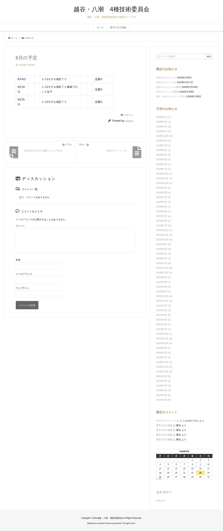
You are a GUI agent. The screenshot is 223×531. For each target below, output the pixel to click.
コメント (20, 225)
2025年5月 (163, 154)
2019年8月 (163, 381)
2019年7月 (163, 385)
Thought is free (129, 523)
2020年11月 (164, 338)
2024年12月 (164, 173)
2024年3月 (163, 216)
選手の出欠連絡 (164, 425)
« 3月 (159, 478)
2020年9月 (163, 348)
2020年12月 (164, 333)
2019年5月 (163, 395)
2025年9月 (163, 140)
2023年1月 (163, 263)
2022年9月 (163, 277)
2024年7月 (163, 197)
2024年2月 (163, 220)
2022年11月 (164, 268)
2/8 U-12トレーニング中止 (171, 96)
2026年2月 (163, 126)
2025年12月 (164, 136)
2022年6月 (163, 286)
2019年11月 (164, 366)
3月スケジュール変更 (167, 91)
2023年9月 (163, 244)
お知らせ (29, 38)
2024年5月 (163, 206)
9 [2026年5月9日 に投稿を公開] (200, 464)
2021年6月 (163, 310)
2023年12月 (164, 230)
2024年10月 (164, 183)
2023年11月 (164, 235)
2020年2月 (163, 352)
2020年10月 (164, 343)
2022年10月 (164, 272)
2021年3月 (163, 324)
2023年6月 (163, 249)
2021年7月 (163, 305)
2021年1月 (163, 329)
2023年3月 (163, 258)
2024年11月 (164, 178)
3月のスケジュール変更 (168, 87)
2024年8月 (163, 192)
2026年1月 (163, 131)
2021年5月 (163, 315)
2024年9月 (163, 187)
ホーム (14, 38)
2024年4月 (163, 211)
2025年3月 (163, 164)
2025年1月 (163, 169)
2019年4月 (163, 399)
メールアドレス (24, 274)
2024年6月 (163, 202)
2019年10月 (164, 371)
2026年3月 (163, 121)
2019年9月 (163, 376)
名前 (18, 259)
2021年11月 (164, 300)
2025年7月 (163, 145)
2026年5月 (163, 117)
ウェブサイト (23, 288)
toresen (129, 120)
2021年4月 (163, 319)
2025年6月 (163, 150)
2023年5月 (163, 253)
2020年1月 (163, 357)
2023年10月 (164, 239)
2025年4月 (163, 159)
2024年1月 (163, 225)
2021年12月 (164, 296)
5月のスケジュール (166, 77)
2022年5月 (163, 291)
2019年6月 (163, 390)
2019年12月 (164, 362)
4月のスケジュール (166, 82)
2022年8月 (163, 282)
